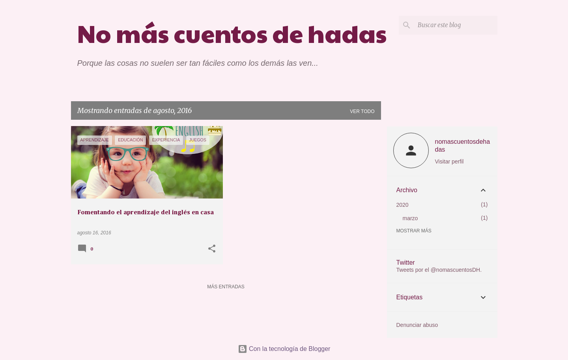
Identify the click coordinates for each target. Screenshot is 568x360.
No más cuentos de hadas (232, 33)
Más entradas (226, 286)
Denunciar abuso (417, 325)
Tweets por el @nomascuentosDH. (439, 270)
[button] (212, 249)
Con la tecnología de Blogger (284, 348)
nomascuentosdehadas (462, 145)
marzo (410, 218)
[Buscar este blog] (456, 25)
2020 (402, 205)
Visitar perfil (449, 161)
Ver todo (362, 111)
